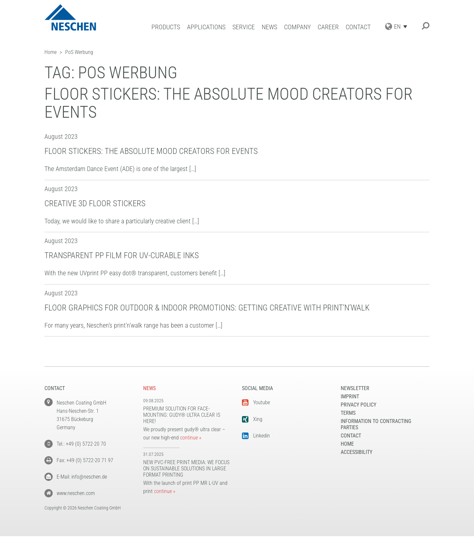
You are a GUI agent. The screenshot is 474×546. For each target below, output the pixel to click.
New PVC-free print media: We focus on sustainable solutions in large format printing (186, 468)
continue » (190, 437)
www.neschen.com (76, 493)
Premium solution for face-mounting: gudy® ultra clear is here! (181, 415)
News (269, 27)
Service (243, 27)
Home (347, 444)
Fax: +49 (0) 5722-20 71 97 (85, 460)
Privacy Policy (358, 405)
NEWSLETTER (355, 388)
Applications (206, 27)
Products (165, 27)
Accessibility (356, 452)
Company (297, 27)
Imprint (350, 396)
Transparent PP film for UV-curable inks (121, 255)
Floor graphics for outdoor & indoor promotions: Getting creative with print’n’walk (207, 307)
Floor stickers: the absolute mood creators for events (151, 151)
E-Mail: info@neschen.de (82, 477)
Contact (358, 27)
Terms (348, 413)
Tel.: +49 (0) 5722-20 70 (81, 444)
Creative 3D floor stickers (94, 203)
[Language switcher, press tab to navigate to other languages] (402, 26)
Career (328, 27)
